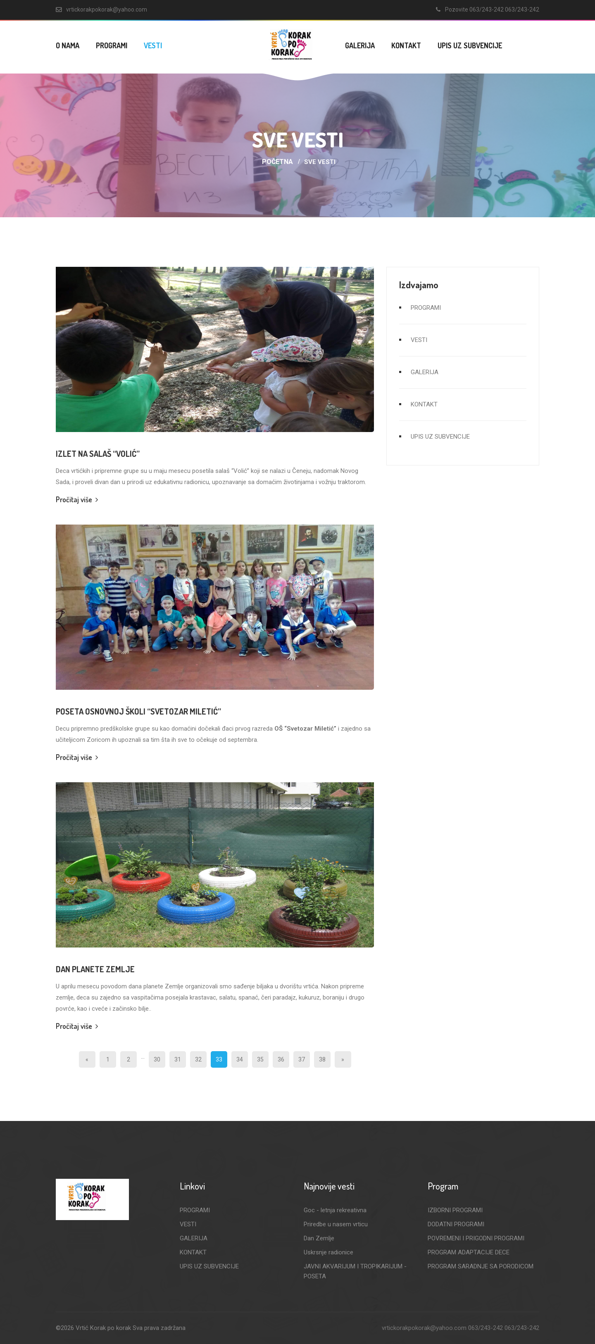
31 (177, 1059)
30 (157, 1059)
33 (219, 1059)
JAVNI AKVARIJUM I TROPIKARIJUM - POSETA (355, 1271)
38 (322, 1059)
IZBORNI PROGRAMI (455, 1210)
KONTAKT (406, 45)
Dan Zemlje (319, 1238)
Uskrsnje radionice (328, 1252)
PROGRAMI (111, 45)
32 (198, 1059)
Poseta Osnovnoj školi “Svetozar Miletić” (138, 711)
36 (281, 1059)
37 (301, 1059)
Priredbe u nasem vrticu (336, 1224)
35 (260, 1059)
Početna (277, 162)
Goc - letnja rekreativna (335, 1210)
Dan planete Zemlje (95, 969)
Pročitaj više (77, 499)
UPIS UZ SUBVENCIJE (470, 45)
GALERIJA (360, 45)
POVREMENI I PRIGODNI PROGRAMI (476, 1238)
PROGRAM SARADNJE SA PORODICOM (480, 1266)
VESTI (153, 45)
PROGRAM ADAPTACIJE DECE (468, 1252)
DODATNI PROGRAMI (456, 1224)
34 (239, 1059)
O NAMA (67, 45)
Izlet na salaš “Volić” (98, 453)
